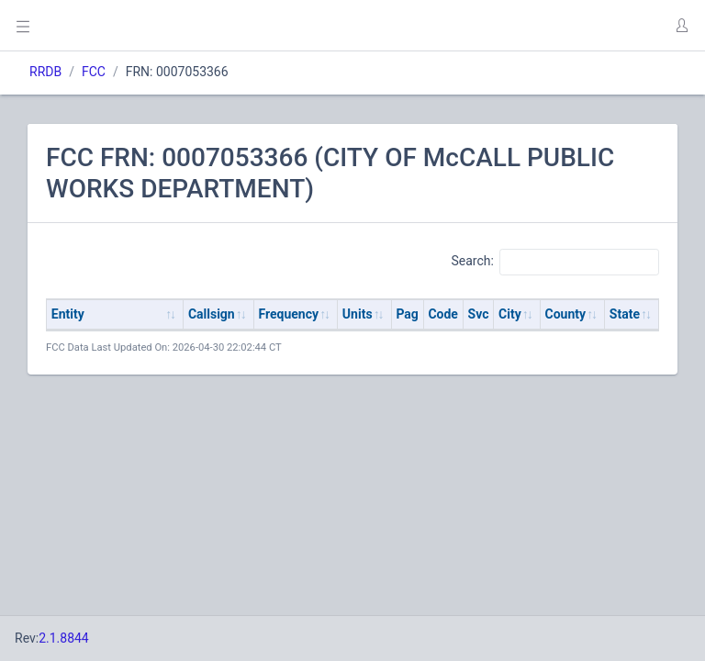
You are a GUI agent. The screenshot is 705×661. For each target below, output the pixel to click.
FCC (94, 71)
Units (357, 314)
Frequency (289, 314)
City (509, 314)
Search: (555, 261)
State (625, 314)
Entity (67, 314)
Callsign (211, 314)
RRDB (45, 71)
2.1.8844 (64, 638)
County (566, 314)
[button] (681, 25)
